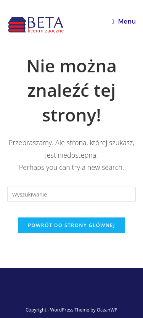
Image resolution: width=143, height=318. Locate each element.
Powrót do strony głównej (71, 225)
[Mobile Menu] (124, 21)
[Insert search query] (71, 194)
